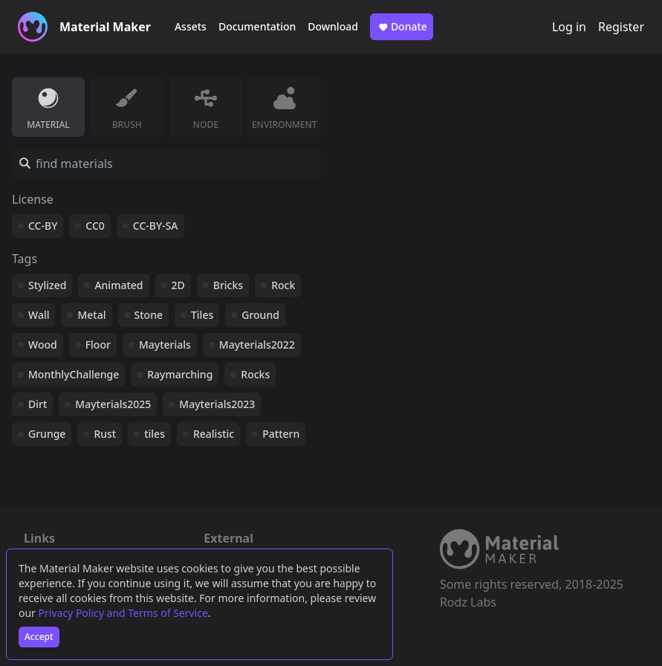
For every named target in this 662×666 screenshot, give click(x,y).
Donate (401, 27)
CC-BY (42, 226)
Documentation (257, 26)
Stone (148, 315)
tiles (154, 434)
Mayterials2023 (217, 404)
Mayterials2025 (113, 404)
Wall (38, 315)
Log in (569, 27)
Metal (91, 315)
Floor (98, 344)
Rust (105, 434)
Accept (39, 636)
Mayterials (165, 344)
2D (178, 285)
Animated (118, 285)
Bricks (228, 285)
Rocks (255, 374)
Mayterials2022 (257, 344)
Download (333, 26)
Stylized (47, 285)
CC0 (95, 226)
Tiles (202, 315)
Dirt (37, 404)
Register (621, 27)
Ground (260, 315)
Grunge (46, 434)
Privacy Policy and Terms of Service (123, 613)
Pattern (280, 434)
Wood (42, 344)
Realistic (213, 434)
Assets (191, 26)
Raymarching (179, 374)
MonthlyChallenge (73, 374)
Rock (283, 285)
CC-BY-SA (155, 226)
